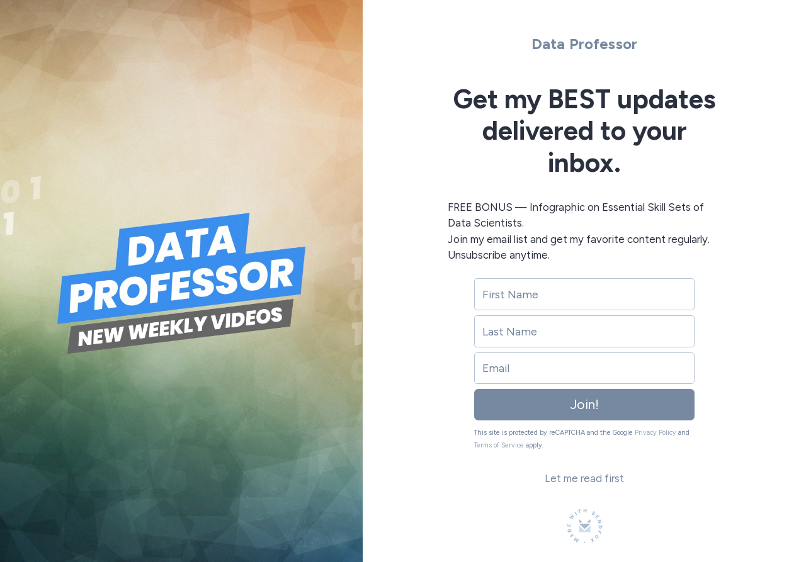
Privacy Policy (655, 433)
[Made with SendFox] (585, 526)
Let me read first (584, 478)
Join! (584, 404)
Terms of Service (499, 445)
